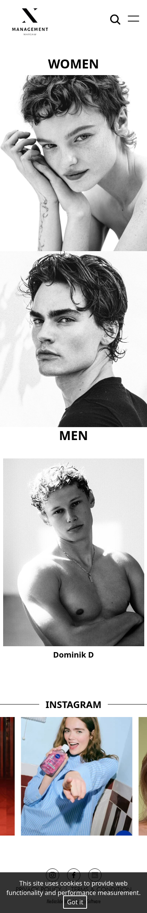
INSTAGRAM (73, 704)
